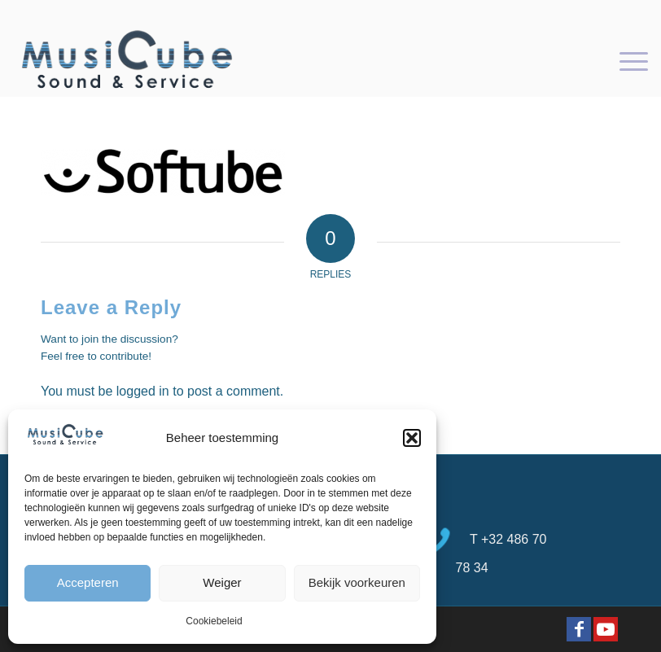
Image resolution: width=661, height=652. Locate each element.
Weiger (222, 582)
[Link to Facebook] (579, 629)
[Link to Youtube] (605, 629)
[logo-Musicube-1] (126, 60)
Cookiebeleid (214, 621)
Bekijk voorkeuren (357, 582)
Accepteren (88, 582)
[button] (412, 438)
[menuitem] (625, 60)
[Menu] (625, 60)
